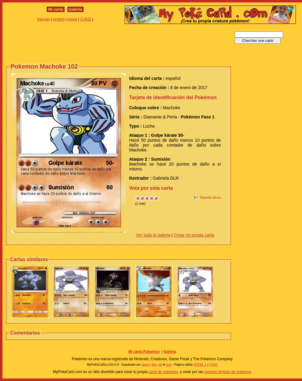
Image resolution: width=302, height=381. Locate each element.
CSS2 (213, 364)
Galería (75, 9)
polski (72, 19)
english (59, 19)
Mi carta (55, 9)
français (43, 19)
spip (168, 364)
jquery (146, 364)
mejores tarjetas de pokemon (228, 372)
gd (160, 364)
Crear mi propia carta (194, 235)
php (154, 364)
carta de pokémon (163, 372)
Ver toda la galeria (153, 235)
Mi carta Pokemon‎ (144, 351)
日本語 (85, 19)
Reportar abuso (210, 197)
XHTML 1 (199, 364)
